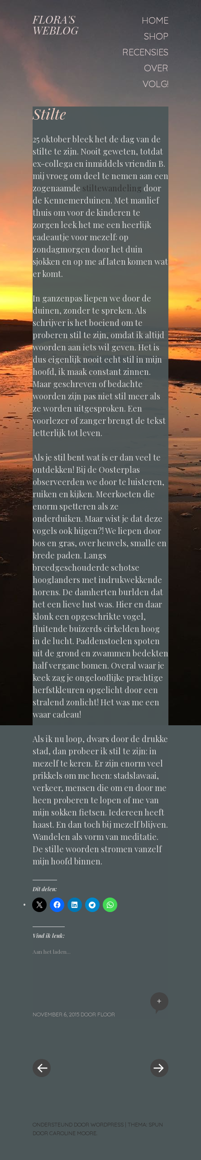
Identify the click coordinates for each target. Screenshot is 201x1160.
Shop (156, 36)
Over (156, 67)
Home (155, 20)
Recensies (145, 52)
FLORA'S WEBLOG (55, 24)
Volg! (155, 83)
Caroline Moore (72, 1133)
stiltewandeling (113, 188)
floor (106, 1014)
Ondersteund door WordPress (78, 1124)
